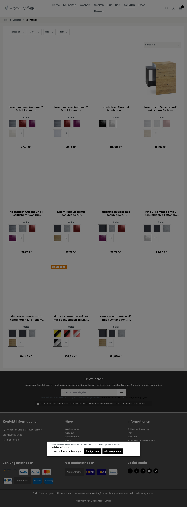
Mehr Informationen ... (60, 447)
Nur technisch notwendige (67, 451)
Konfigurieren (92, 451)
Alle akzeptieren (112, 451)
